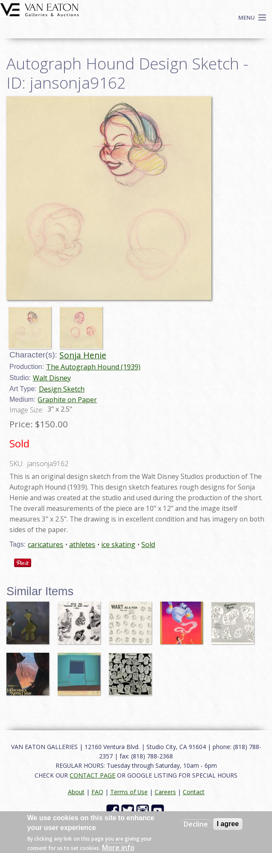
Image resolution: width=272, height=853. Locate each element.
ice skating (118, 544)
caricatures (45, 544)
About (76, 792)
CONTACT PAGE (92, 775)
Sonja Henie (82, 355)
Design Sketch (62, 389)
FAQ (97, 792)
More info (118, 847)
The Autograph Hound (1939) (93, 367)
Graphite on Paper (67, 399)
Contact (194, 792)
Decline (196, 824)
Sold (148, 544)
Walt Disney (52, 378)
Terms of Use (129, 792)
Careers (165, 792)
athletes (82, 544)
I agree (228, 823)
